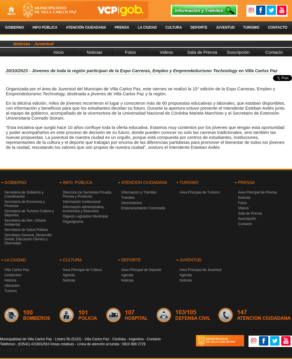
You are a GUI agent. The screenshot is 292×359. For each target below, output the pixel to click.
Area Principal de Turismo (200, 192)
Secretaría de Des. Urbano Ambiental (25, 222)
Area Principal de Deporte (141, 270)
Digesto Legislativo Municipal (85, 216)
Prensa (121, 27)
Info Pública (44, 27)
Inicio (58, 52)
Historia (10, 280)
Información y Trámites (139, 192)
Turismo (251, 27)
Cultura (173, 27)
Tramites (128, 198)
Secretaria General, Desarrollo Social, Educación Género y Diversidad (28, 239)
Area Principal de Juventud (200, 270)
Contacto (277, 27)
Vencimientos (131, 203)
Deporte (198, 27)
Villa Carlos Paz (16, 270)
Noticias (94, 52)
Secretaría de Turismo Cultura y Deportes (29, 213)
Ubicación (12, 286)
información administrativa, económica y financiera (84, 209)
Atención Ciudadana (86, 27)
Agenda (69, 275)
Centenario (13, 275)
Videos (166, 52)
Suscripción (238, 52)
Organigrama (73, 222)
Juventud (225, 27)
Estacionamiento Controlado (143, 208)
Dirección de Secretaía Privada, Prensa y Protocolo (87, 194)
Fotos (130, 52)
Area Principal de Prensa (257, 192)
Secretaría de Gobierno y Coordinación (24, 194)
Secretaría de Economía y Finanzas (24, 204)
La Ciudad (147, 27)
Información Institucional (81, 202)
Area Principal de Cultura (82, 270)
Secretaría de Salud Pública (26, 230)
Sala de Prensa (202, 52)
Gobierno (14, 27)
